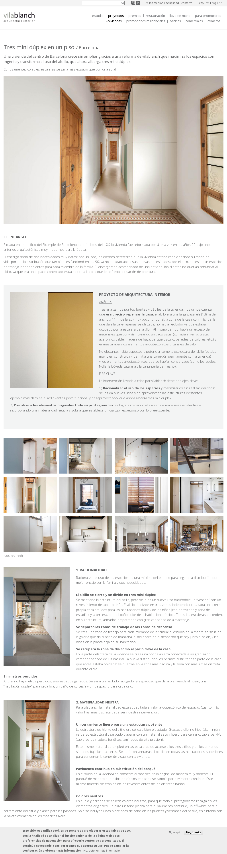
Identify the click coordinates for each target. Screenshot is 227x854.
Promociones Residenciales (145, 21)
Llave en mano (180, 15)
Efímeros (213, 21)
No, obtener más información (102, 850)
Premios (135, 15)
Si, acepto (174, 832)
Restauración (155, 15)
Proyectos (116, 15)
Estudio (98, 15)
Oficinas (175, 21)
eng (214, 3)
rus (220, 3)
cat (207, 3)
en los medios (154, 3)
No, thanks (193, 832)
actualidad (172, 3)
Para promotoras (208, 15)
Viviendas (115, 21)
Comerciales (194, 21)
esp (201, 3)
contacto (186, 3)
